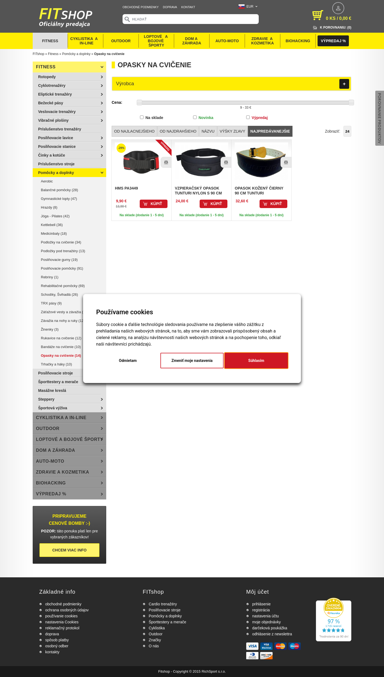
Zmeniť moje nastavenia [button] (191, 360)
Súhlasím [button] (256, 360)
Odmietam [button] (128, 360)
